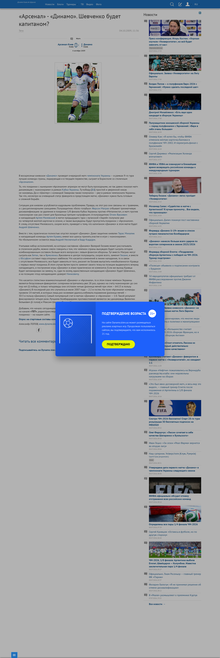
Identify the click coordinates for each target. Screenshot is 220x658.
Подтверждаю (118, 344)
